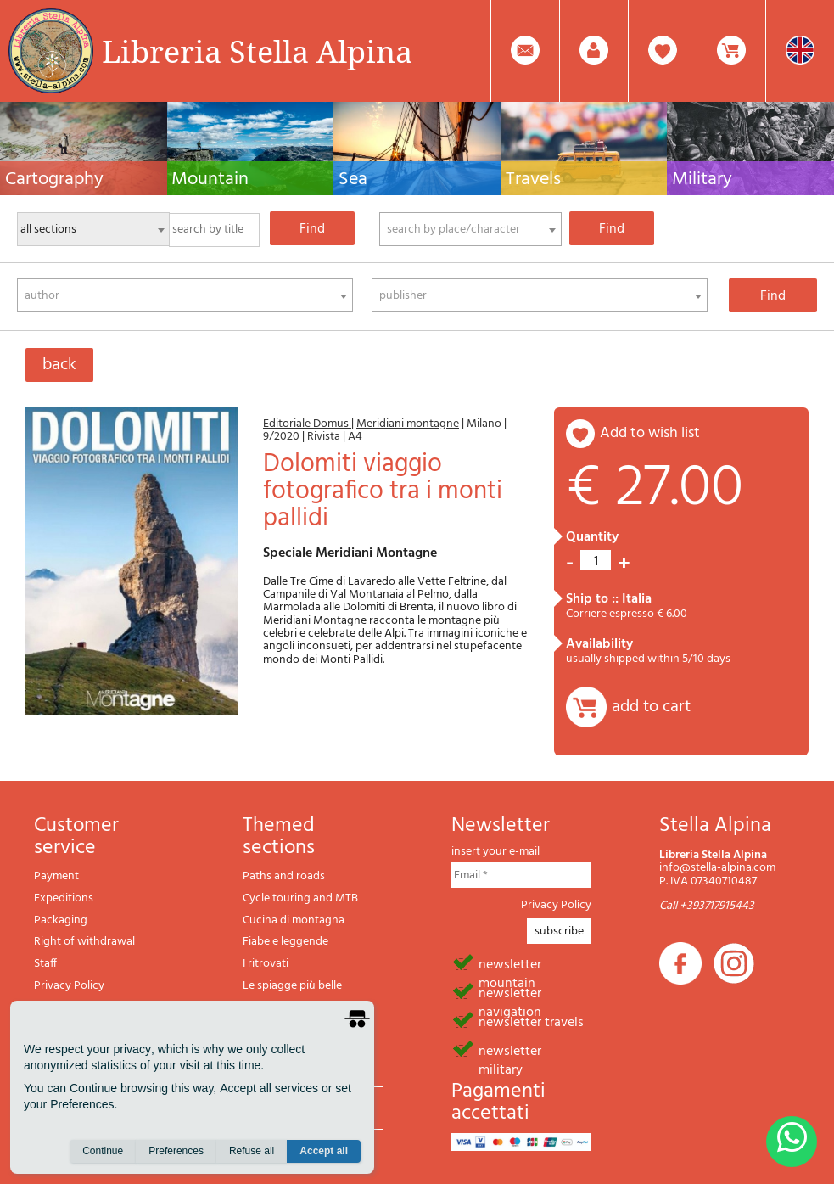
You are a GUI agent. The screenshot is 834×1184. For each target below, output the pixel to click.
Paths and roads (284, 876)
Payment (56, 876)
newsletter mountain (510, 963)
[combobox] (470, 229)
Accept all (323, 1151)
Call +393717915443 (706, 906)
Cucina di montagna (293, 920)
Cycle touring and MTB (300, 898)
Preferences (176, 1151)
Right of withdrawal (84, 942)
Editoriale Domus (307, 424)
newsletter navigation (510, 992)
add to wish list (650, 433)
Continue (102, 1151)
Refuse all (251, 1151)
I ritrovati (265, 964)
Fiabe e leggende (285, 942)
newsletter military (510, 1050)
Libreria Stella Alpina (257, 51)
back (59, 365)
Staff (45, 964)
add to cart (651, 707)
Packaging (60, 920)
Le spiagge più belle (292, 986)
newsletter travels (531, 1021)
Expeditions (63, 898)
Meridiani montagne (407, 424)
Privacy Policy (69, 986)
